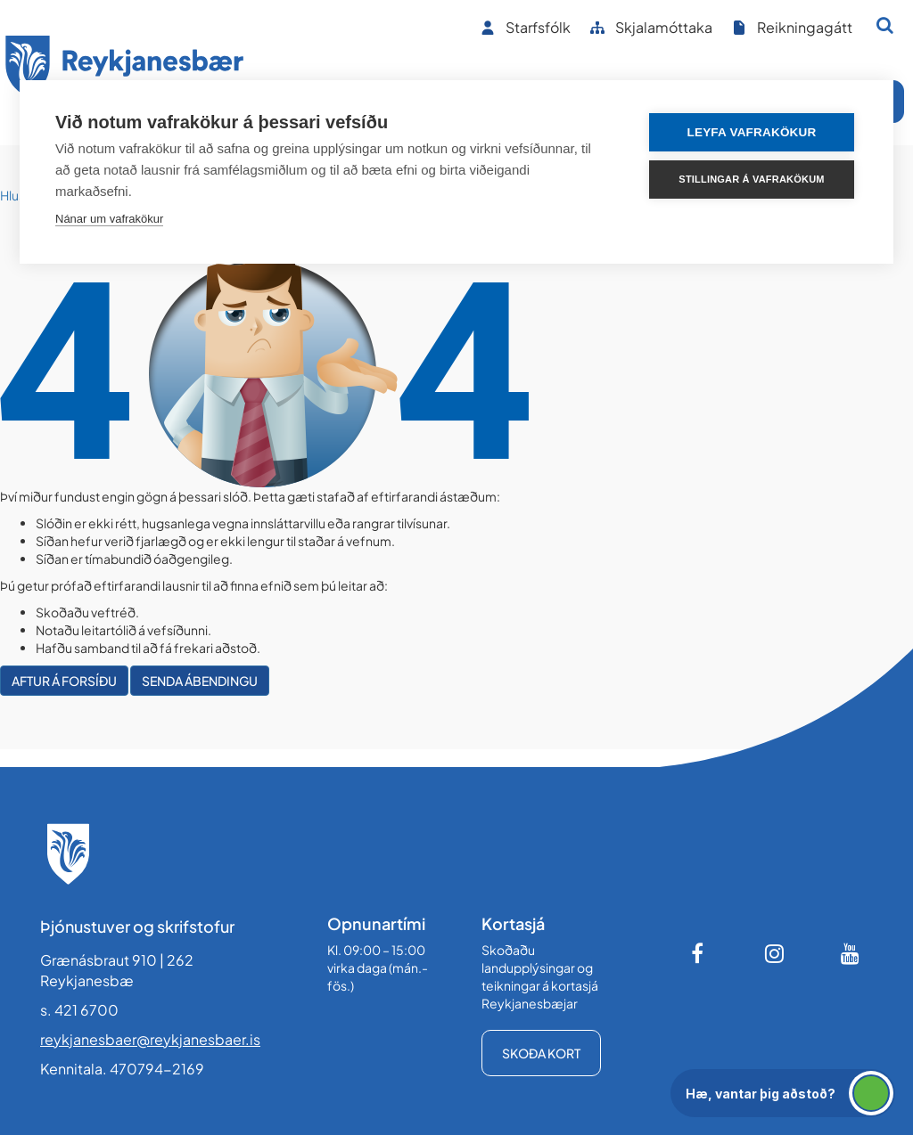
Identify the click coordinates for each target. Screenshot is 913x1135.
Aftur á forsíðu (64, 681)
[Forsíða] (125, 70)
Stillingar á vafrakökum (751, 179)
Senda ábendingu (200, 681)
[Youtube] (850, 953)
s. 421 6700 (79, 1009)
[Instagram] (775, 953)
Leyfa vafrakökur (752, 132)
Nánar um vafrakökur (109, 218)
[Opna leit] (885, 25)
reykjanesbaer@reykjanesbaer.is (150, 1039)
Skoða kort (541, 1053)
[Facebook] (699, 953)
